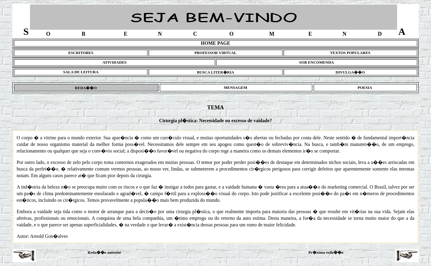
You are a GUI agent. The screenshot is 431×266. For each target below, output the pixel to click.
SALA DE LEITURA (81, 72)
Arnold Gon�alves (49, 236)
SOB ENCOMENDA (316, 62)
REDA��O (86, 88)
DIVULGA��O (350, 72)
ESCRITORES (81, 52)
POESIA (365, 87)
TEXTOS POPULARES (350, 52)
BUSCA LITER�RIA (215, 72)
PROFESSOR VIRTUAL (215, 52)
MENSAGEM (236, 87)
